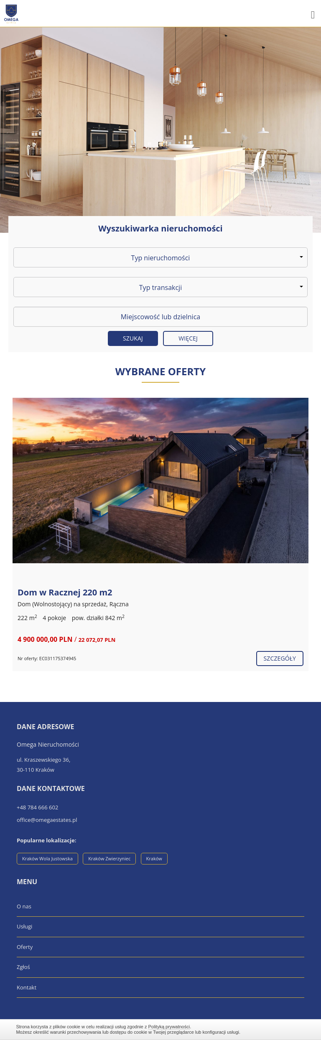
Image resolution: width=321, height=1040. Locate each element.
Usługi (24, 926)
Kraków (154, 858)
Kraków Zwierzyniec (109, 858)
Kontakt (26, 987)
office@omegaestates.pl (47, 820)
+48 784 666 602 (37, 807)
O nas (24, 906)
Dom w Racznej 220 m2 (65, 592)
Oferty (25, 947)
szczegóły (280, 658)
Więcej (188, 338)
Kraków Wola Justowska (47, 858)
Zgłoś (23, 967)
